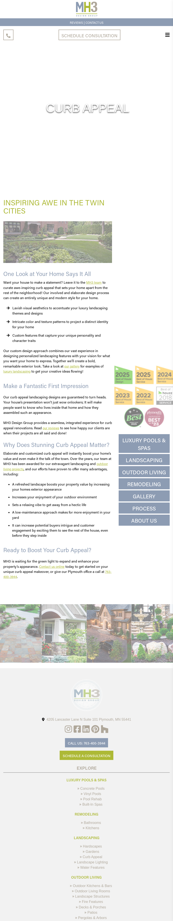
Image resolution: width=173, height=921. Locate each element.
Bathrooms (90, 824)
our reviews (52, 428)
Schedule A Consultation (86, 756)
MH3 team (94, 282)
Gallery (144, 496)
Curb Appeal (91, 860)
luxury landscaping (17, 371)
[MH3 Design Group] (87, 16)
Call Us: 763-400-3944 (86, 743)
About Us (144, 521)
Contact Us (94, 23)
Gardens (90, 854)
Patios (91, 918)
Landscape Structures (91, 901)
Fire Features (91, 906)
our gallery (72, 366)
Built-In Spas (91, 806)
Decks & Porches (91, 912)
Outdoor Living (144, 472)
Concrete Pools (91, 789)
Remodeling (144, 484)
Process (144, 509)
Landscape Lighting (91, 865)
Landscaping (144, 460)
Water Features (91, 871)
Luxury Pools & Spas (144, 444)
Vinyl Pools (91, 795)
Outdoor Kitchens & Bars (91, 890)
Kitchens (90, 830)
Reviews (75, 23)
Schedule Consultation (89, 35)
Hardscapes (91, 849)
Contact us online (52, 566)
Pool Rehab (91, 800)
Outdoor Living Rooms (91, 895)
